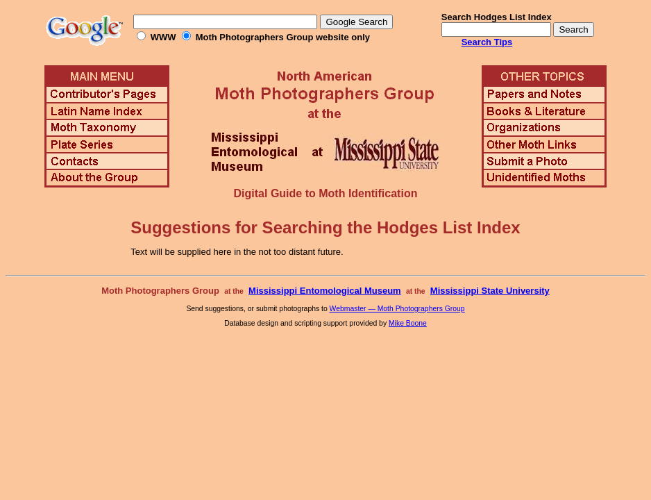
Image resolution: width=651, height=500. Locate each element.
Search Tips (487, 42)
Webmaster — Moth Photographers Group (397, 308)
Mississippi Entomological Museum (324, 290)
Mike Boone (408, 323)
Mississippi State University (490, 290)
